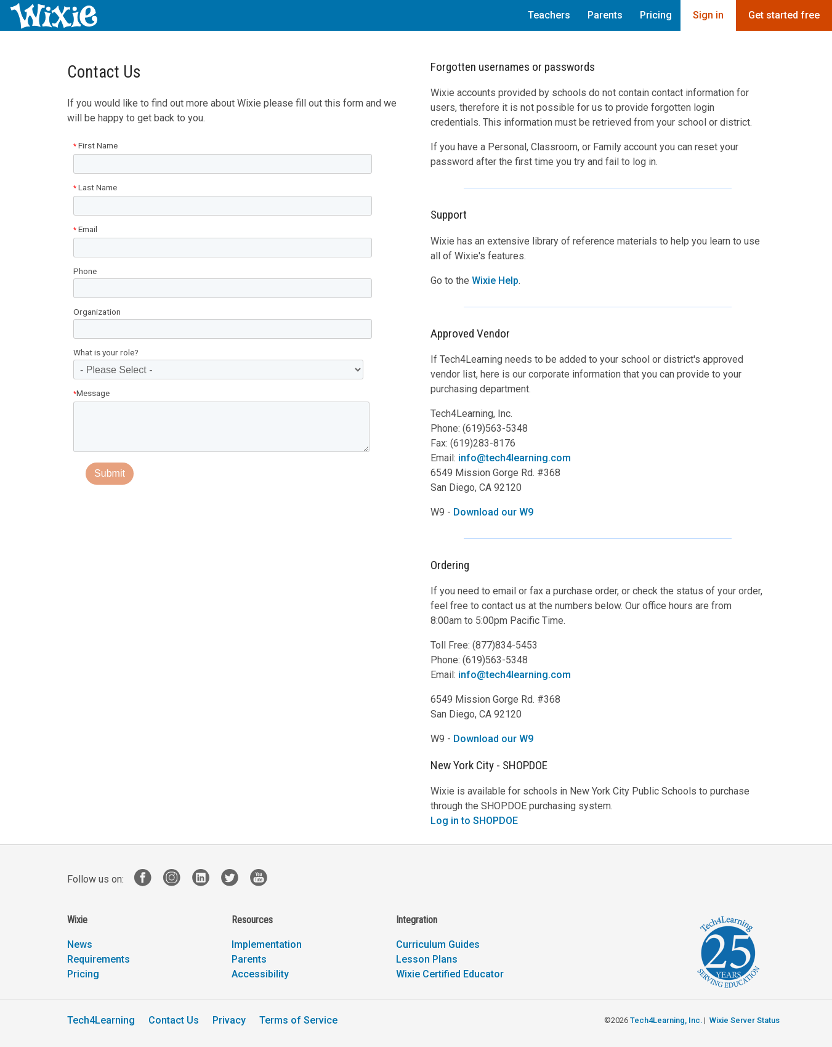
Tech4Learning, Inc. (666, 1020)
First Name (95, 145)
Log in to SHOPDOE (474, 821)
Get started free (784, 15)
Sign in (708, 15)
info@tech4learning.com (514, 458)
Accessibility (260, 974)
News (79, 944)
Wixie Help (495, 280)
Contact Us (173, 1020)
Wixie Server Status (744, 1020)
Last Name (95, 187)
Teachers (549, 15)
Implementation (267, 944)
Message (91, 393)
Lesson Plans (427, 959)
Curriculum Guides (438, 944)
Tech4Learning (101, 1020)
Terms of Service (298, 1020)
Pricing (656, 15)
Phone (85, 271)
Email (85, 229)
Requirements (98, 959)
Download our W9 (493, 512)
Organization (97, 312)
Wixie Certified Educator (450, 974)
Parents (605, 15)
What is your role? (106, 352)
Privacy (229, 1020)
